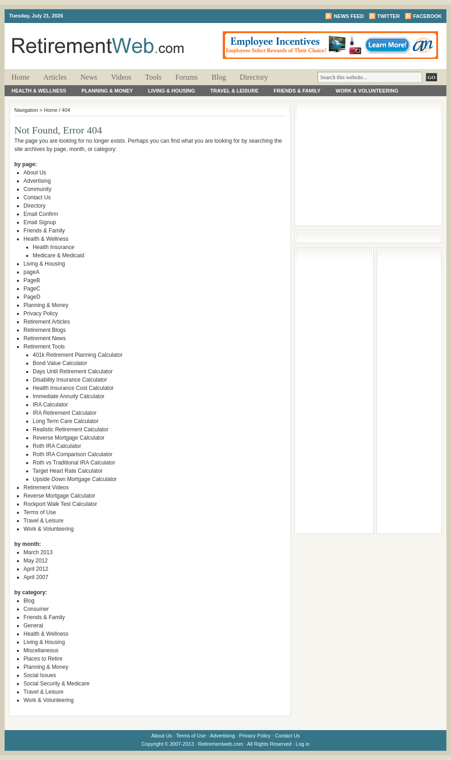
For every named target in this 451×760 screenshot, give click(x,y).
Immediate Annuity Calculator (68, 396)
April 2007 (35, 577)
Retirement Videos (46, 487)
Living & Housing (171, 90)
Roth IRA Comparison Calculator (72, 454)
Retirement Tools (44, 346)
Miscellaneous (40, 650)
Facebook (427, 16)
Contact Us (37, 197)
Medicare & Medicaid (58, 255)
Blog (219, 77)
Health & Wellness (39, 90)
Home (20, 77)
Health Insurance (54, 247)
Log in (303, 744)
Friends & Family (297, 90)
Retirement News (44, 338)
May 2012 (35, 560)
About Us (34, 172)
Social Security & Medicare (56, 683)
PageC (31, 288)
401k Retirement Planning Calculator (77, 355)
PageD (31, 297)
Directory (254, 77)
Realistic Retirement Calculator (71, 429)
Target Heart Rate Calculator (68, 471)
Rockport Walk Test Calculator (60, 504)
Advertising (37, 181)
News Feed (349, 16)
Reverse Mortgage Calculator (68, 438)
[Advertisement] (369, 163)
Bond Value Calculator (60, 363)
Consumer (36, 609)
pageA (31, 272)
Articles (55, 77)
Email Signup (39, 222)
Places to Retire (43, 659)
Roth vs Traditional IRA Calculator (74, 462)
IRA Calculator (50, 404)
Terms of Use (39, 512)
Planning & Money (107, 90)
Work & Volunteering (366, 90)
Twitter (388, 16)
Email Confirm (40, 214)
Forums (186, 77)
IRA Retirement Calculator (65, 413)
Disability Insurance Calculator (70, 380)
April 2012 (35, 569)
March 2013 (37, 552)
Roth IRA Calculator (57, 446)
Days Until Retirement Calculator (73, 371)
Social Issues (39, 675)
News (89, 77)
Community (37, 189)
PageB (31, 280)
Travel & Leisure (234, 90)
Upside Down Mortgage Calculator (75, 479)
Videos (121, 77)
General (33, 625)
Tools (153, 77)
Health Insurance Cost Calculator (73, 388)
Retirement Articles (46, 322)
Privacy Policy (40, 313)
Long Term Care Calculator (65, 421)
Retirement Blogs (44, 330)
